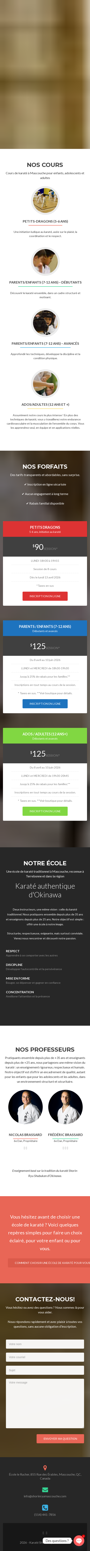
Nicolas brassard (25, 1135)
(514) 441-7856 (45, 1514)
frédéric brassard (65, 1135)
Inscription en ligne (45, 596)
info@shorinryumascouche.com (45, 1496)
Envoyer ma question (60, 1438)
